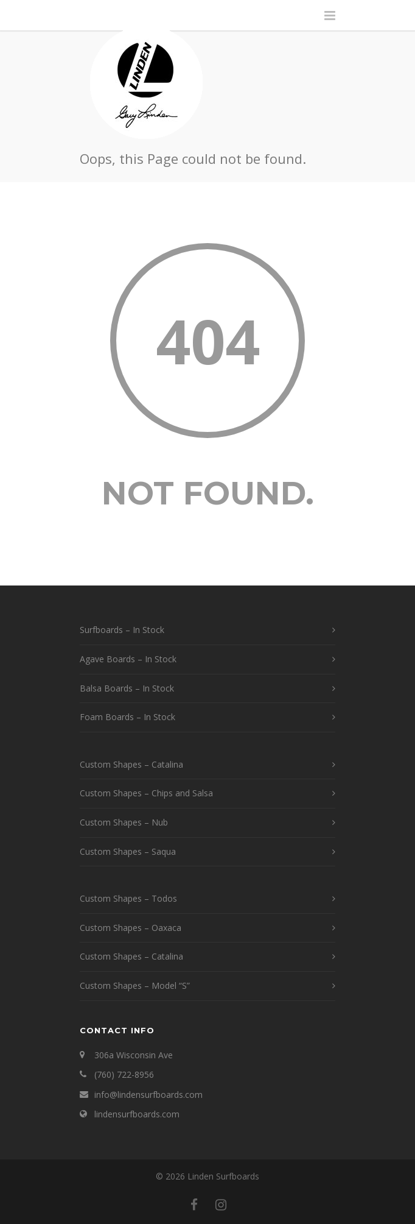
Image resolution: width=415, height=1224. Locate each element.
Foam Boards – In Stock (127, 717)
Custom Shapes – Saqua (128, 851)
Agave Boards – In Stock (128, 659)
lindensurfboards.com (137, 1114)
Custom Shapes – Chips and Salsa (146, 793)
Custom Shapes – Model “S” (135, 985)
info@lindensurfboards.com (148, 1094)
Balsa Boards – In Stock (127, 688)
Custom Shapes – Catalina (131, 764)
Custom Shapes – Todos (128, 898)
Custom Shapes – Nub (124, 822)
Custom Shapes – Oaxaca (130, 927)
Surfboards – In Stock (122, 629)
